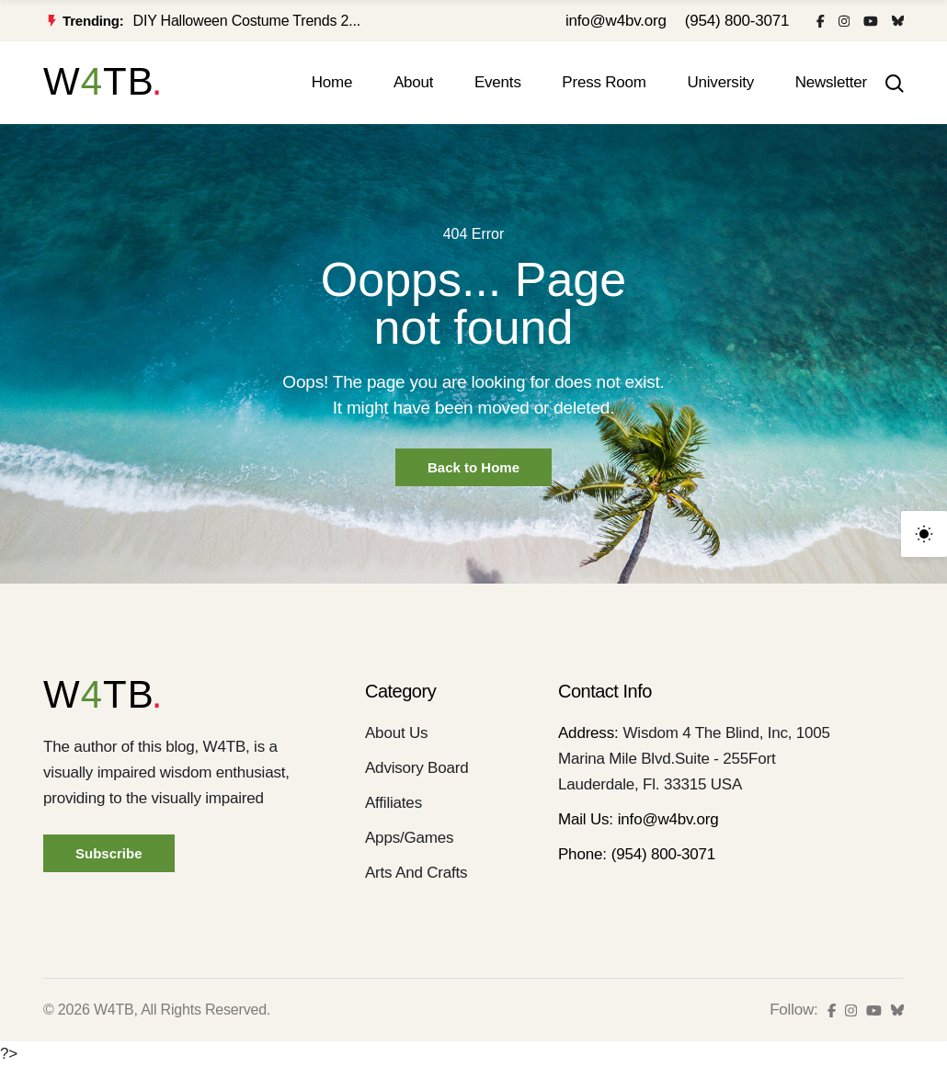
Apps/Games (409, 837)
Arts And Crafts (416, 872)
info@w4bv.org (616, 20)
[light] (924, 534)
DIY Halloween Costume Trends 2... (246, 21)
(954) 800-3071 (737, 20)
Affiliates (393, 803)
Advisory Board (416, 768)
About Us (396, 733)
